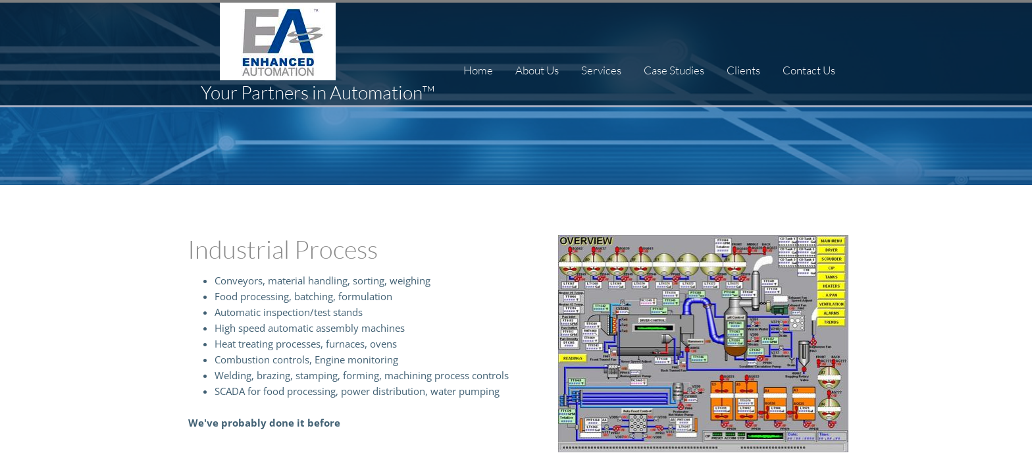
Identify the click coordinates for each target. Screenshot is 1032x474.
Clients (743, 70)
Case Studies (674, 70)
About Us (537, 70)
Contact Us (809, 70)
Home (478, 70)
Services (601, 70)
